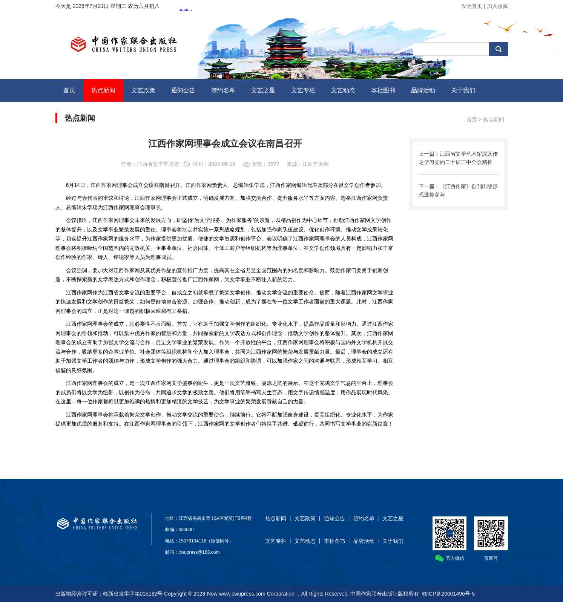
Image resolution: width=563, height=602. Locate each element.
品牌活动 (363, 541)
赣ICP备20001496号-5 (448, 594)
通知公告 (334, 518)
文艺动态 (305, 541)
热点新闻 (493, 119)
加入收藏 (497, 6)
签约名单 (363, 518)
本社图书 (334, 541)
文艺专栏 (275, 541)
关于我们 (392, 541)
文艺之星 (392, 518)
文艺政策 (305, 518)
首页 (471, 119)
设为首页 (471, 6)
